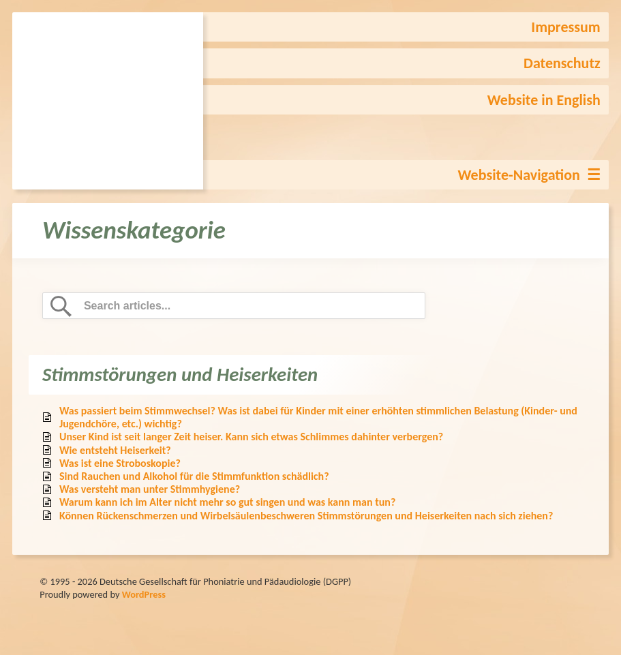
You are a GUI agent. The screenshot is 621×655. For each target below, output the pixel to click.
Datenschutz (562, 63)
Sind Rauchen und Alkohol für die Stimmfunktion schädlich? (194, 476)
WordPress (144, 594)
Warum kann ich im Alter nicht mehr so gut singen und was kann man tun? (227, 502)
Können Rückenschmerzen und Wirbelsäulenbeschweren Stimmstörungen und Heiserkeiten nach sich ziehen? (306, 515)
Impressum (565, 27)
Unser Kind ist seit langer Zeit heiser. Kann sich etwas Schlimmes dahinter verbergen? (251, 436)
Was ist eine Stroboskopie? (120, 463)
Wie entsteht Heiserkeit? (115, 450)
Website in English (544, 100)
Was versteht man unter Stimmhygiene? (149, 489)
